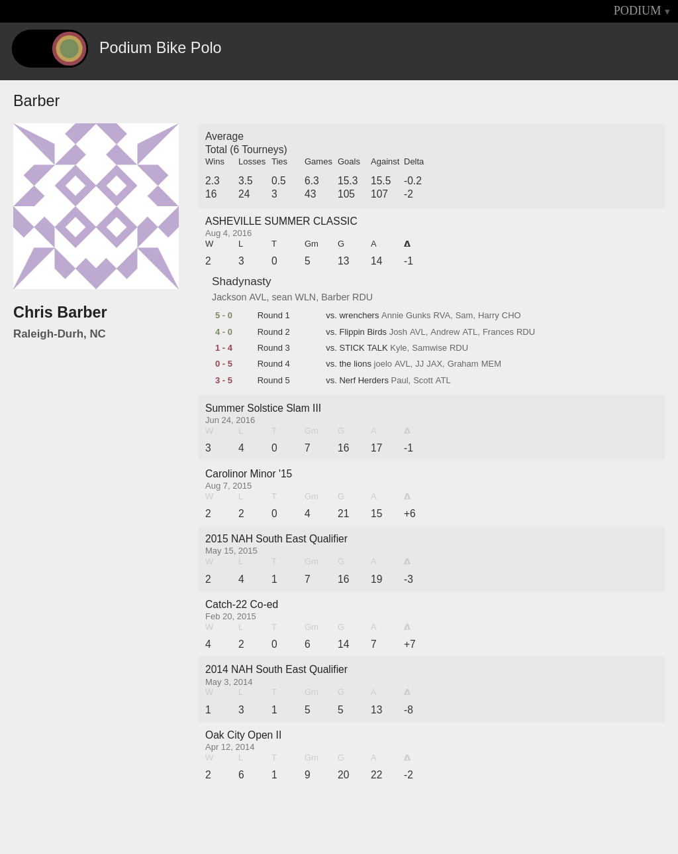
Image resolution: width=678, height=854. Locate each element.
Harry (488, 315)
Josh (398, 332)
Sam (464, 315)
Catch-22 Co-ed (241, 604)
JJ (419, 364)
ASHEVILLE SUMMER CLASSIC (281, 221)
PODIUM (637, 10)
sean (281, 297)
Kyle (398, 348)
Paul (400, 380)
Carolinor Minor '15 (248, 473)
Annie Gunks (405, 315)
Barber (335, 297)
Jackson (229, 297)
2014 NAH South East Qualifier (276, 669)
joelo (383, 364)
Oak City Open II (243, 735)
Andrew (445, 332)
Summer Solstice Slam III (263, 408)
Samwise (429, 348)
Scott (423, 380)
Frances (498, 332)
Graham (463, 364)
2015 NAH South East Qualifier (276, 538)
